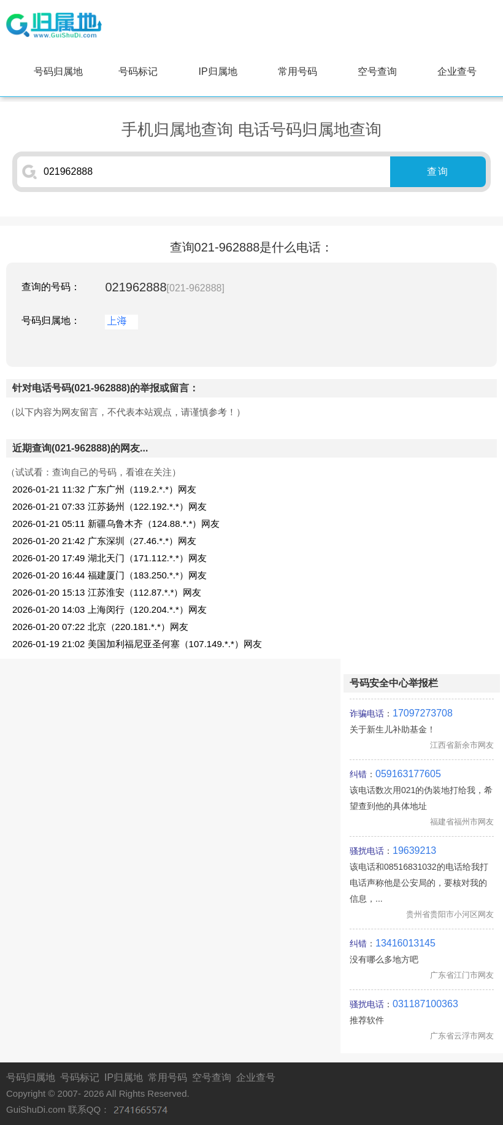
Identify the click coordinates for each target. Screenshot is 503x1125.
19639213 (414, 850)
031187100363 (425, 1004)
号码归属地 (58, 71)
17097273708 (423, 713)
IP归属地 (217, 71)
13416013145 (405, 943)
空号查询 (377, 71)
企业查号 (457, 71)
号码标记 (138, 71)
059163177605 (408, 774)
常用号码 (297, 71)
